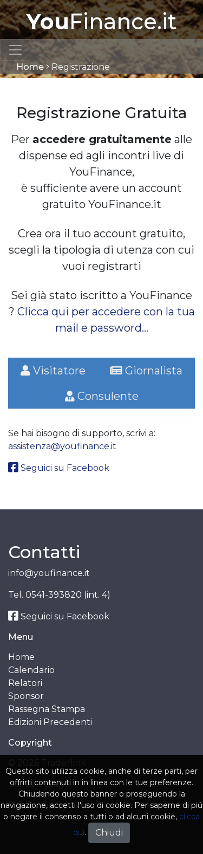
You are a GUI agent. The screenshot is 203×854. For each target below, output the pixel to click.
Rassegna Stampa (46, 709)
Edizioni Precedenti (50, 722)
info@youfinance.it (49, 573)
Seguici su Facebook (58, 468)
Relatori (25, 683)
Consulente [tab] (102, 396)
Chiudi (109, 832)
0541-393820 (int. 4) (67, 595)
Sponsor (26, 696)
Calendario (31, 670)
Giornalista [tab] (146, 370)
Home (30, 67)
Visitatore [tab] (53, 370)
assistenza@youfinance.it (62, 446)
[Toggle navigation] (15, 50)
